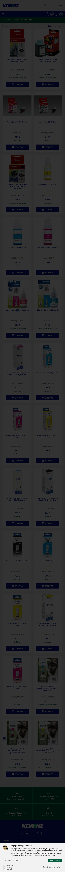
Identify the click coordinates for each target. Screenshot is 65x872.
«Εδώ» (21, 855)
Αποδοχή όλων (55, 860)
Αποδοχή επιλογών (11, 860)
